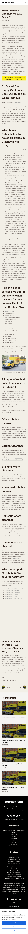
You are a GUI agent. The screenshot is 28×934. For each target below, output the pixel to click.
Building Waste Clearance (14, 867)
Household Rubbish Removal (14, 874)
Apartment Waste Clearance (14, 876)
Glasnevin (13, 680)
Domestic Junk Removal (14, 865)
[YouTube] (8, 816)
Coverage (14, 842)
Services (14, 836)
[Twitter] (20, 816)
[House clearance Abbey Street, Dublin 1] (14, 708)
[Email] (11, 816)
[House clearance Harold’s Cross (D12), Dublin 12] (14, 731)
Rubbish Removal (14, 838)
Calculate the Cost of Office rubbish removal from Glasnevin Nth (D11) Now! (14, 78)
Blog (14, 840)
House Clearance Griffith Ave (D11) (14, 588)
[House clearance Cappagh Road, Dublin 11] (14, 755)
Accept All (14, 923)
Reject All (14, 930)
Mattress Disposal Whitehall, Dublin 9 (14, 883)
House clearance (6, 20)
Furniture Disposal (14, 857)
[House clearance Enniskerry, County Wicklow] (14, 778)
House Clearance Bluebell (11, 594)
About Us (14, 832)
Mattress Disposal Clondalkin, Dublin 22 (14, 885)
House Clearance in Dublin (14, 869)
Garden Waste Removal (14, 863)
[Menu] (25, 2)
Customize (14, 926)
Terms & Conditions (14, 846)
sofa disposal (13, 198)
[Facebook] (14, 816)
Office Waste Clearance (14, 859)
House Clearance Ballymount (12, 592)
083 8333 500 (17, 102)
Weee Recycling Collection (14, 871)
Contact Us (14, 844)
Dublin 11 (5, 680)
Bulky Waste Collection (14, 861)
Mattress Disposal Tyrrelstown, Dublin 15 (14, 889)
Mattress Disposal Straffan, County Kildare (14, 887)
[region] (14, 921)
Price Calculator (14, 834)
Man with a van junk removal (14, 872)
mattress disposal (9, 311)
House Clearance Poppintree (12, 590)
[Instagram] (17, 816)
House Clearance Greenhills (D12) (13, 598)
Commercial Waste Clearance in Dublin (14, 878)
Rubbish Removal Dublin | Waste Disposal (14, 830)
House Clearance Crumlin (11, 596)
